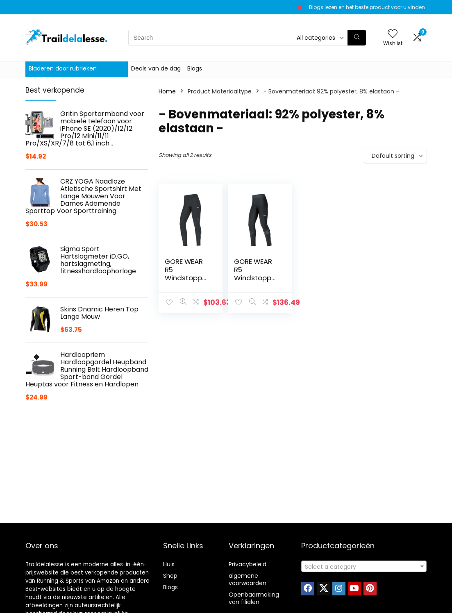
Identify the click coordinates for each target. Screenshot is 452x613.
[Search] (357, 37)
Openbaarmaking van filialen (254, 598)
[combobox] (364, 566)
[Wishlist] (392, 34)
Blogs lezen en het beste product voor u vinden (367, 7)
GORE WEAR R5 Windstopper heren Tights (255, 274)
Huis (169, 564)
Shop (170, 576)
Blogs (194, 68)
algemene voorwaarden (247, 579)
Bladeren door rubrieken (63, 68)
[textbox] (364, 566)
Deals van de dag (156, 68)
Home (167, 91)
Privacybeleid (247, 564)
